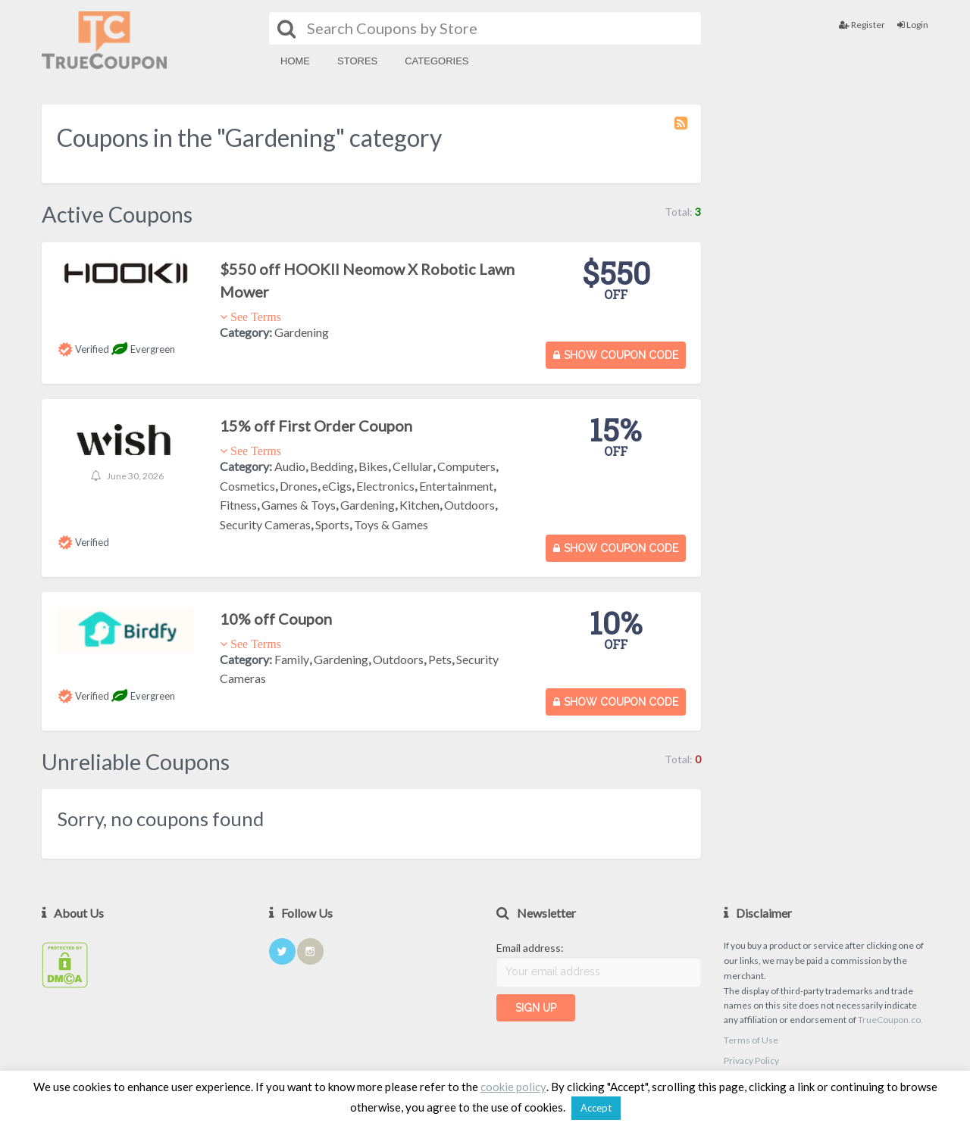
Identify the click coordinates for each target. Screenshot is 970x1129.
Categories (436, 61)
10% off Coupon (276, 619)
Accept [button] (596, 1108)
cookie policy (513, 1086)
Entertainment (456, 486)
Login (912, 24)
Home (295, 61)
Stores (357, 61)
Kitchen (419, 504)
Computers (466, 466)
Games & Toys (298, 504)
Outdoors (469, 504)
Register (862, 24)
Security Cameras (265, 524)
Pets (440, 659)
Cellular (413, 466)
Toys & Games (391, 524)
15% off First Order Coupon (316, 425)
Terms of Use (751, 1040)
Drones (299, 486)
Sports (332, 524)
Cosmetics (247, 486)
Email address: (530, 947)
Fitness (238, 504)
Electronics (385, 486)
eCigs (337, 486)
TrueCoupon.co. (890, 1019)
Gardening (301, 332)
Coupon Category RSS (682, 130)
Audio (289, 466)
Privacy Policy (751, 1060)
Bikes (373, 466)
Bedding (332, 466)
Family (291, 659)
